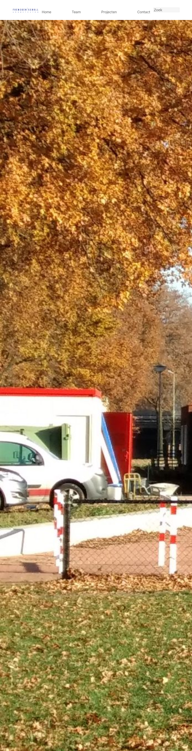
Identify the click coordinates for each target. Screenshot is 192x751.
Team (76, 12)
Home (46, 12)
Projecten (109, 12)
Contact (143, 12)
